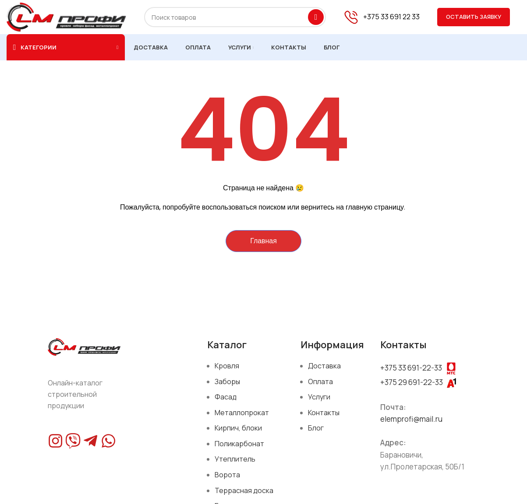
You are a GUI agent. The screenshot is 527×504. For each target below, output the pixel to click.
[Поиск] (235, 17)
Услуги (319, 397)
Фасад (226, 397)
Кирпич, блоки (238, 429)
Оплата (320, 382)
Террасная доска (244, 491)
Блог (316, 429)
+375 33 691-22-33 (411, 368)
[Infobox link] (381, 17)
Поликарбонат (239, 444)
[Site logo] (67, 16)
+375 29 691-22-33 (411, 383)
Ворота (227, 475)
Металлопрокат (242, 413)
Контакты (324, 413)
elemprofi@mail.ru (411, 420)
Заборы (227, 382)
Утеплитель (235, 460)
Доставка (324, 366)
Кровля (227, 366)
